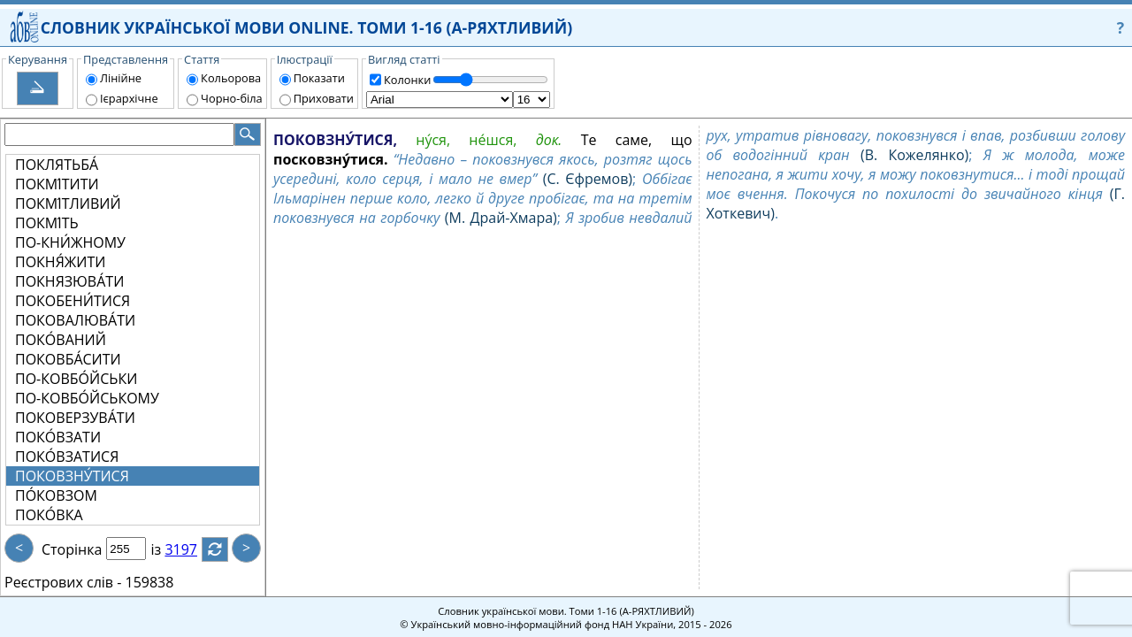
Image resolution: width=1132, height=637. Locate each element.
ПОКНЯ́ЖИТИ (60, 262)
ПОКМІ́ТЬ (47, 223)
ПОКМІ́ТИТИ (57, 184)
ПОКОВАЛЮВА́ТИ (75, 320)
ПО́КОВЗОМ (56, 495)
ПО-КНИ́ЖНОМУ (70, 242)
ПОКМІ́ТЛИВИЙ (68, 203)
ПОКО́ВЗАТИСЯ (67, 456)
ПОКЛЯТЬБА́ (56, 164)
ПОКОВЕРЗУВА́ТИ (75, 417)
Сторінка (72, 549)
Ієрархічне (129, 98)
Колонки (407, 80)
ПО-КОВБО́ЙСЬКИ (76, 378)
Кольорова (231, 78)
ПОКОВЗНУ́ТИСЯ (72, 476)
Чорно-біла (232, 98)
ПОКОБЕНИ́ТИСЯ (72, 301)
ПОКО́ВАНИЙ (60, 339)
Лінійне (121, 78)
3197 (191, 549)
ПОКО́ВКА (49, 515)
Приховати (324, 98)
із (166, 549)
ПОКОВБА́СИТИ (68, 359)
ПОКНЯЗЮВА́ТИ (69, 281)
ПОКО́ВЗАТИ (58, 437)
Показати (319, 78)
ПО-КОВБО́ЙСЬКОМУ (87, 398)
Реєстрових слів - (62, 582)
